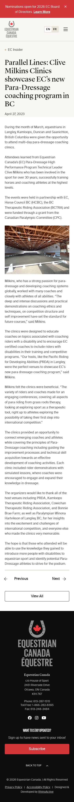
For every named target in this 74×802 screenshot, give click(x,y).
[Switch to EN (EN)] (48, 29)
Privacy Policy (13, 787)
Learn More (42, 12)
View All (37, 596)
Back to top (37, 766)
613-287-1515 (41, 701)
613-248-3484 (40, 709)
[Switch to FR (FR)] (55, 29)
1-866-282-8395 (43, 705)
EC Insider (15, 50)
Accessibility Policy (38, 787)
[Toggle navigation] (65, 29)
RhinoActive (45, 791)
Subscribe (37, 749)
